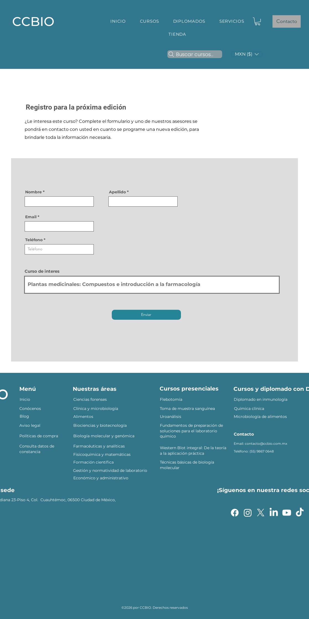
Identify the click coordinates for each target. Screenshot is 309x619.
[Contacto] (286, 21)
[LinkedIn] (274, 513)
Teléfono (34, 240)
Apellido (117, 192)
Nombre (33, 192)
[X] (261, 513)
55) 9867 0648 (262, 451)
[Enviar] (146, 315)
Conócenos (30, 408)
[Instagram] (248, 513)
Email (31, 217)
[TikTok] (300, 513)
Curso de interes (42, 271)
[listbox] (246, 54)
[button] (149, 21)
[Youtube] (287, 513)
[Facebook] (235, 513)
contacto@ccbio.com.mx (266, 443)
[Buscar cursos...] (194, 54)
